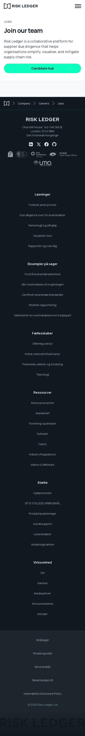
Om (42, 573)
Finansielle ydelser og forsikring (42, 364)
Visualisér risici (42, 236)
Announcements (42, 604)
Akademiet (43, 413)
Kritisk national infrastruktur (42, 354)
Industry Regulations (42, 454)
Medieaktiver (42, 593)
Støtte (43, 482)
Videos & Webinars (42, 464)
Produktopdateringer (42, 513)
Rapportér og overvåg (42, 246)
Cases (42, 444)
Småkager (42, 640)
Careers (44, 103)
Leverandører (42, 534)
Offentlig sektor (42, 343)
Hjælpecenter (42, 493)
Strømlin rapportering (42, 305)
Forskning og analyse (42, 423)
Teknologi (42, 374)
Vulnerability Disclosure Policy (42, 693)
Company (24, 103)
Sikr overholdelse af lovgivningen (43, 284)
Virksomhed (42, 562)
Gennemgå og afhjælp (42, 225)
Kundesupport (42, 524)
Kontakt (42, 614)
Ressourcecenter (42, 403)
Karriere (43, 583)
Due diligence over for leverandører (42, 215)
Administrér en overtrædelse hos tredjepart (42, 315)
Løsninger (42, 194)
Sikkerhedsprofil (42, 680)
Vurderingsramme (42, 544)
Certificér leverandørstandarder (42, 295)
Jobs (61, 103)
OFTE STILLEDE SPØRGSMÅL (42, 503)
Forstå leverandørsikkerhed (42, 274)
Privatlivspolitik (42, 653)
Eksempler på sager (43, 264)
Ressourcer (42, 392)
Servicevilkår (43, 667)
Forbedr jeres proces (42, 205)
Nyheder (42, 434)
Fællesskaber (42, 333)
